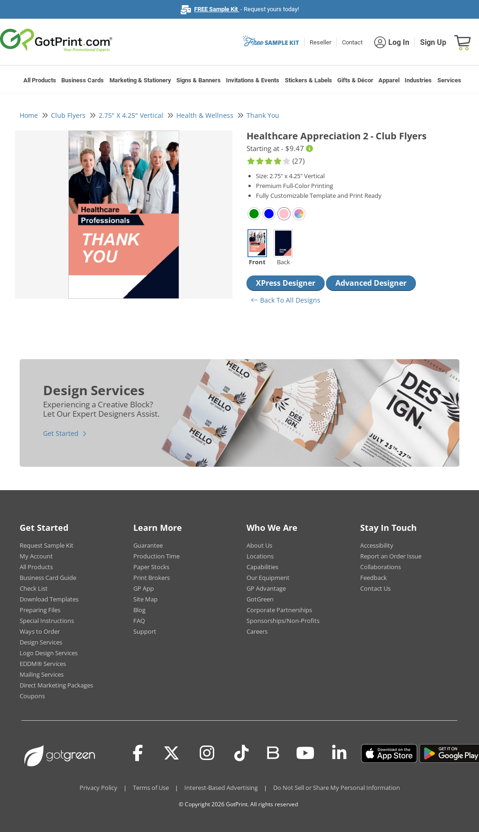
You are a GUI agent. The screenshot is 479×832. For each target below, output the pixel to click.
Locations (260, 556)
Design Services (41, 642)
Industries (418, 80)
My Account (36, 556)
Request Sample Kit (46, 545)
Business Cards (82, 80)
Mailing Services (42, 674)
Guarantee (148, 545)
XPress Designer (285, 283)
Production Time (156, 556)
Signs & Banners (198, 80)
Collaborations (380, 567)
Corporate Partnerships (279, 610)
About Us (259, 545)
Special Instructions (47, 620)
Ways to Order (40, 631)
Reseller (320, 42)
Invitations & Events (252, 80)
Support (144, 631)
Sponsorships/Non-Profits (283, 620)
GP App (143, 588)
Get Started (61, 433)
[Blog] (272, 752)
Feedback (373, 577)
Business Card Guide (48, 577)
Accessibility (376, 545)
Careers (257, 631)
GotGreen (260, 599)
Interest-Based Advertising (221, 787)
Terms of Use (151, 787)
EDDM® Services (43, 663)
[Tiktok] (241, 753)
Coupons (32, 696)
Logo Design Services (49, 653)
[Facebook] (138, 753)
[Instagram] (207, 753)
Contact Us (375, 588)
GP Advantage (266, 588)
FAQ (139, 620)
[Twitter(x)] (171, 753)
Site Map (145, 599)
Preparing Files (40, 610)
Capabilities (262, 567)
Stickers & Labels (308, 80)
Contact (352, 42)
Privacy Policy (98, 787)
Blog (139, 610)
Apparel (388, 80)
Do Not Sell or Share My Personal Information (336, 787)
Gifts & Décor (355, 80)
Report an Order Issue (390, 556)
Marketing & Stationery (140, 80)
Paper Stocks (151, 567)
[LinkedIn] (339, 753)
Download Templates (49, 599)
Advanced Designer (370, 283)
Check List (34, 588)
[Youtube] (305, 753)
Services (449, 80)
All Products (39, 80)
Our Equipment (268, 577)
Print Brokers (151, 577)
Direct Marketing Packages (56, 685)
